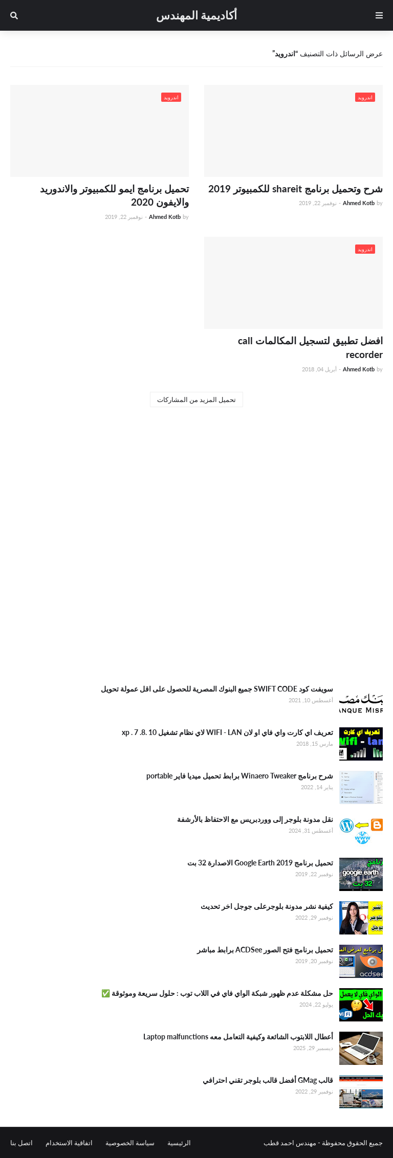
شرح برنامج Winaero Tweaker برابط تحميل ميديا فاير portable (239, 775)
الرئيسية (179, 1143)
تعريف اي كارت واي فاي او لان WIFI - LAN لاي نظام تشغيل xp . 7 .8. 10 (227, 732)
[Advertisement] (196, 594)
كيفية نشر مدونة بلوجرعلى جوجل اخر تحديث (267, 906)
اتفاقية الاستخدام (69, 1143)
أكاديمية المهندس (196, 15)
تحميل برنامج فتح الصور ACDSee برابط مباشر (265, 949)
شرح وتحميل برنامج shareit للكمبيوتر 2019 (295, 188)
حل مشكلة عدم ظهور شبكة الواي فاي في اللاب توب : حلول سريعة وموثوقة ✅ (217, 993)
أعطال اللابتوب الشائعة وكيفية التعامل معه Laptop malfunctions (238, 1036)
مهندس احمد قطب (290, 1143)
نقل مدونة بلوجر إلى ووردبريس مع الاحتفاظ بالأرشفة (255, 819)
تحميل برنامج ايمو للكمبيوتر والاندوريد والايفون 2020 (114, 195)
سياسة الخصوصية (130, 1143)
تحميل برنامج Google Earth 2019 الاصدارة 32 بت (260, 862)
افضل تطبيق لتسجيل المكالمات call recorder (310, 347)
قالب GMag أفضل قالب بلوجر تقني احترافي (268, 1080)
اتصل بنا (21, 1143)
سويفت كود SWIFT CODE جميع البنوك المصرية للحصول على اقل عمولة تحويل (217, 688)
